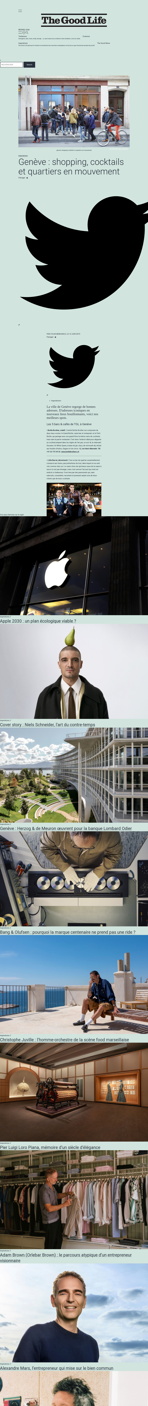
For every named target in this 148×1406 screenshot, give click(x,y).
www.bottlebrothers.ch (70, 452)
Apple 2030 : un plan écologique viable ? (38, 621)
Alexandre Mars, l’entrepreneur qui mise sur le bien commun (56, 1368)
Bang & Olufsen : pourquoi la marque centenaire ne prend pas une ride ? (67, 932)
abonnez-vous (24, 29)
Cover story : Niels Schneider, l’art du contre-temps (47, 724)
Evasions (86, 36)
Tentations (49, 37)
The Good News (103, 43)
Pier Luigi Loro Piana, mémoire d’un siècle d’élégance (50, 1147)
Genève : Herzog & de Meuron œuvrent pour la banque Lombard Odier (66, 828)
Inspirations (56, 44)
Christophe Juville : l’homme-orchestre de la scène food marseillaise (64, 1039)
